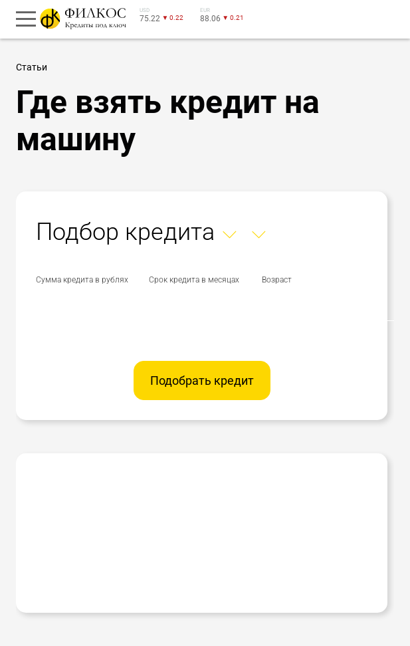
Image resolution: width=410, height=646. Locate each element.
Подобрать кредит (202, 380)
